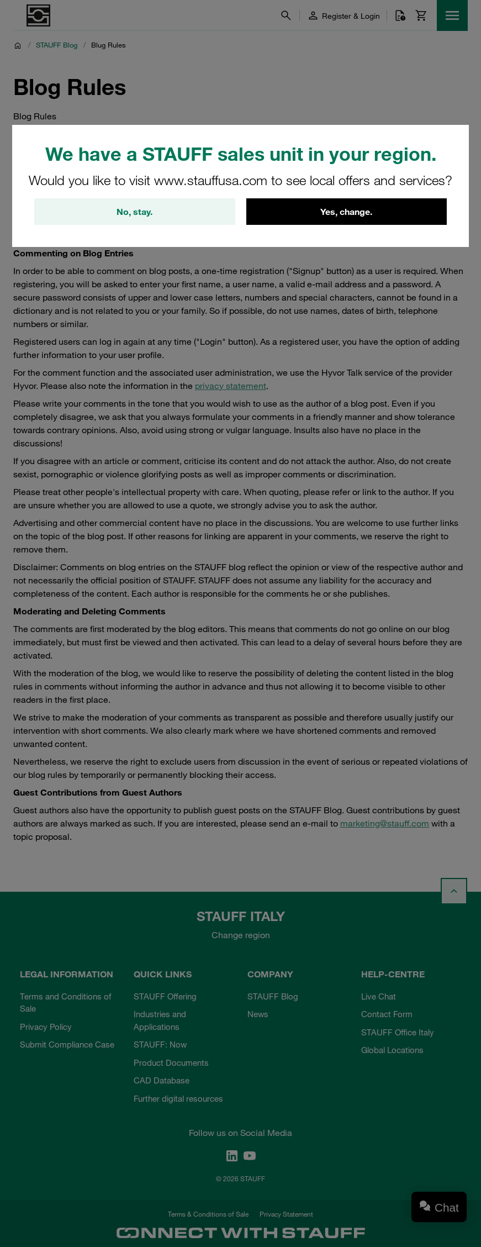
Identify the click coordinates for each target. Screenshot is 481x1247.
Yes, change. (346, 211)
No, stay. (134, 211)
